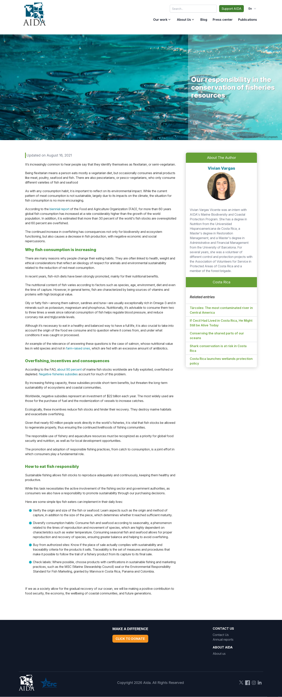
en (253, 9)
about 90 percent (69, 369)
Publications (247, 20)
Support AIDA (231, 9)
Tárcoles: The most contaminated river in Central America (221, 310)
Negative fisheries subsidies (58, 374)
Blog (203, 20)
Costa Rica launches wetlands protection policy (221, 361)
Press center (223, 20)
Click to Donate (130, 639)
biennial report (59, 209)
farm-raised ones (78, 348)
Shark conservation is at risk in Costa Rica (218, 348)
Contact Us (221, 635)
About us (219, 654)
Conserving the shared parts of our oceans (217, 335)
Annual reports (223, 639)
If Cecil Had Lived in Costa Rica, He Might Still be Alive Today (221, 323)
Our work (160, 20)
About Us (184, 20)
